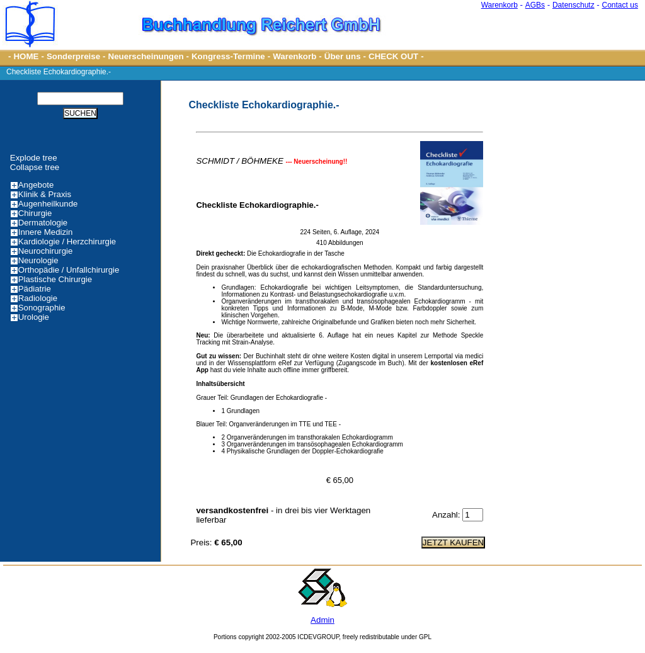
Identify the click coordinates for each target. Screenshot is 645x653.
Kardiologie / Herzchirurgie (67, 241)
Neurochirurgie (45, 251)
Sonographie (42, 307)
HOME (25, 56)
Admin (322, 620)
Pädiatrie (34, 288)
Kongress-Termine (228, 56)
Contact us (620, 5)
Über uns (342, 56)
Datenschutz (573, 5)
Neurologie (38, 260)
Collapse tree (35, 167)
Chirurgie (35, 213)
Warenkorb (499, 5)
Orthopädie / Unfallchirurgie (69, 270)
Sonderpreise (73, 56)
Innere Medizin (45, 232)
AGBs (535, 5)
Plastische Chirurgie (55, 279)
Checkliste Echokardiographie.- (58, 71)
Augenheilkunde (48, 203)
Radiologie (37, 298)
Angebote (36, 185)
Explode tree (33, 157)
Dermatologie (42, 222)
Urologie (33, 317)
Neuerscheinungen (146, 56)
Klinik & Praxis (44, 194)
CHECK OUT (393, 56)
